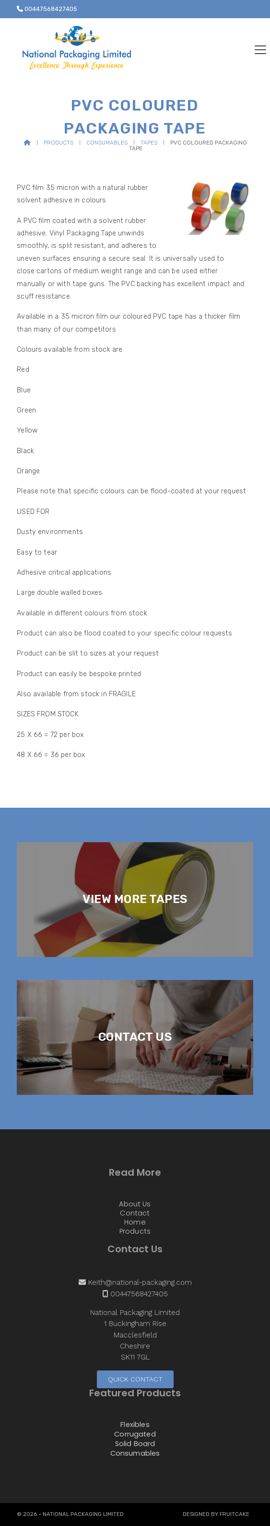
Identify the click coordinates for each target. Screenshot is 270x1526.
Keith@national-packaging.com (140, 1282)
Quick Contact (135, 1379)
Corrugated (135, 1434)
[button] (260, 50)
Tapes (149, 142)
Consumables (107, 142)
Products (58, 142)
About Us (135, 1204)
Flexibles (134, 1425)
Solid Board (135, 1444)
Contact (135, 1213)
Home (135, 1222)
